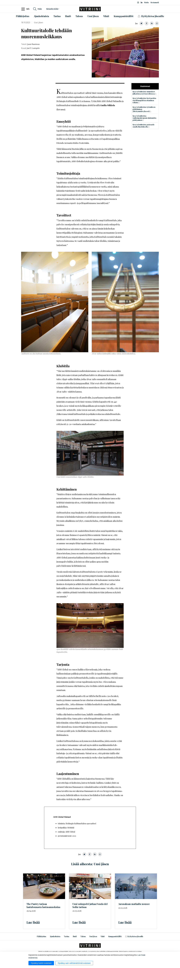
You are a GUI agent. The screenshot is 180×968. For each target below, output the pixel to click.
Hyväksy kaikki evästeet (41, 963)
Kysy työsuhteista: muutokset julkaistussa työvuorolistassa (144, 93)
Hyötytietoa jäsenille (134, 936)
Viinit (103, 936)
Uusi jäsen (93, 936)
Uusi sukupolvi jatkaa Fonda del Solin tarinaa (90, 905)
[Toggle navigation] (23, 9)
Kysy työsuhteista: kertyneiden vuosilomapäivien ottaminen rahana (144, 100)
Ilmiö (75, 936)
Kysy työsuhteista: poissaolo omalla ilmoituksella (143, 126)
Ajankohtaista (55, 936)
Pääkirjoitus (41, 936)
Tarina (66, 936)
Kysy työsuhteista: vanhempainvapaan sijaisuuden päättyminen (144, 118)
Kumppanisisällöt (115, 936)
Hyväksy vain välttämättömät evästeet (74, 963)
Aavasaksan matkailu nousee (134, 903)
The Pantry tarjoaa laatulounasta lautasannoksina (43, 905)
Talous (83, 936)
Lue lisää (33, 922)
